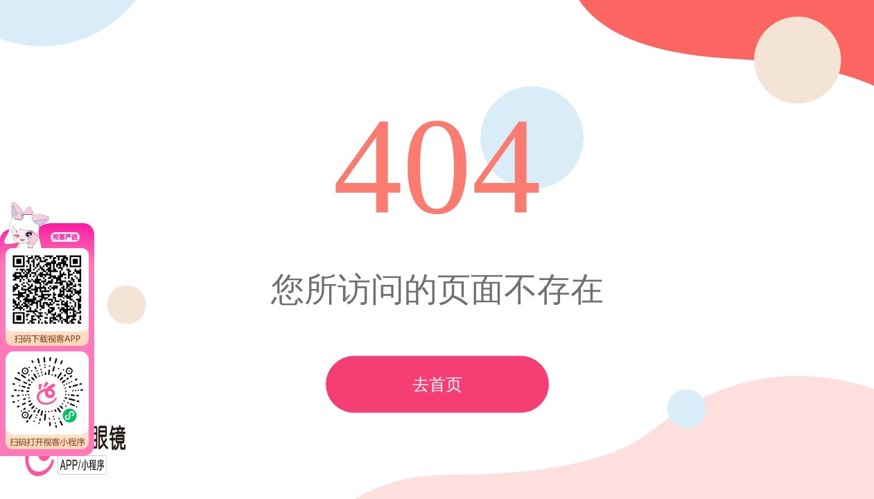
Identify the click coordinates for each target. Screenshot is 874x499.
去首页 (437, 384)
